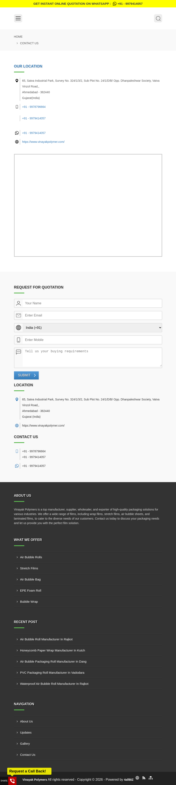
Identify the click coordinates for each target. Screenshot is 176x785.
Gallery (25, 743)
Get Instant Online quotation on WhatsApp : (87, 4)
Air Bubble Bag (30, 579)
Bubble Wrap (29, 601)
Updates (26, 732)
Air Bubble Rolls (31, 557)
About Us (26, 721)
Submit (24, 375)
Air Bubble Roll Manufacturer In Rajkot (46, 639)
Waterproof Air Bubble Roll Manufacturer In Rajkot (54, 683)
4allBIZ (129, 779)
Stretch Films (29, 568)
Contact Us (27, 754)
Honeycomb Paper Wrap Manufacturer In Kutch (52, 650)
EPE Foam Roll (30, 590)
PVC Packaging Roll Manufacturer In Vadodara (52, 672)
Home (18, 36)
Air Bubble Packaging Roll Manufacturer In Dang (53, 661)
